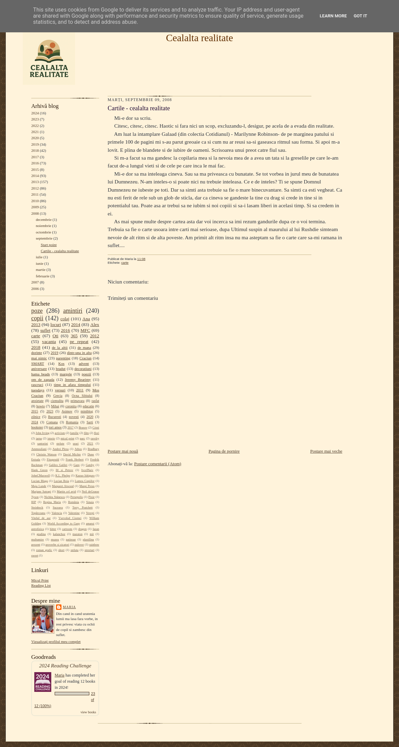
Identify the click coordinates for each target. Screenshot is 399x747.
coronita (70, 406)
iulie (39, 257)
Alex (94, 324)
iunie (39, 263)
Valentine (74, 513)
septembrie (44, 238)
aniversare (39, 369)
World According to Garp (63, 523)
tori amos (55, 427)
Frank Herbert (75, 459)
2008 (35, 213)
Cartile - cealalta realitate (60, 251)
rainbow (94, 544)
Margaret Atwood (63, 486)
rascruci (37, 385)
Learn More (333, 15)
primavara (78, 401)
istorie (51, 438)
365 (74, 335)
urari (76, 443)
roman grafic (44, 550)
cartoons (67, 529)
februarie (42, 276)
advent (84, 363)
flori (96, 433)
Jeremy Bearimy (78, 379)
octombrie (43, 232)
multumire (37, 539)
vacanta (49, 341)
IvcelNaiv (87, 470)
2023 (35, 119)
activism (60, 433)
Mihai (55, 406)
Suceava (58, 507)
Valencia (57, 513)
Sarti (90, 422)
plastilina (88, 539)
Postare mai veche (326, 451)
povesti (74, 417)
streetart (89, 550)
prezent (35, 544)
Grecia (57, 395)
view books (88, 712)
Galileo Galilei (58, 465)
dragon (82, 529)
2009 (35, 207)
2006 (35, 289)
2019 (35, 144)
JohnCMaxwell (40, 475)
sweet (34, 555)
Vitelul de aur (41, 518)
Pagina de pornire (224, 451)
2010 (35, 201)
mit (92, 534)
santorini (42, 443)
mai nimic (39, 358)
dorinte (36, 353)
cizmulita (57, 401)
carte (35, 335)
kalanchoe (59, 534)
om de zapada (42, 379)
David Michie (72, 454)
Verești (90, 513)
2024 (35, 113)
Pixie (91, 497)
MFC (85, 330)
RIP (33, 502)
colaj (64, 318)
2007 (35, 282)
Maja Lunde (38, 486)
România (73, 502)
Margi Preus (87, 486)
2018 (35, 150)
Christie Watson (46, 454)
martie (41, 269)
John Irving (43, 433)
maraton (78, 534)
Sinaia (90, 502)
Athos (78, 449)
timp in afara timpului (72, 385)
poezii (86, 374)
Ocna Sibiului (82, 395)
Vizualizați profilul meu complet (55, 641)
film (86, 433)
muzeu (55, 539)
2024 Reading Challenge (65, 665)
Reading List (41, 585)
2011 (35, 194)
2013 (35, 182)
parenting (63, 358)
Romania (72, 422)
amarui (90, 523)
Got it (360, 15)
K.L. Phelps (62, 475)
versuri (60, 390)
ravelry (95, 438)
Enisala (35, 459)
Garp (76, 465)
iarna (39, 438)
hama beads (40, 374)
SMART (37, 363)
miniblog (87, 411)
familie (74, 433)
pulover (79, 544)
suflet (45, 330)
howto (40, 406)
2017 (35, 157)
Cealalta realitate (199, 37)
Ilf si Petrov (64, 470)
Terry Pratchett (82, 507)
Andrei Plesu (61, 449)
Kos (61, 363)
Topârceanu (38, 513)
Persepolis (76, 497)
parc (82, 438)
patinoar (71, 539)
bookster (37, 427)
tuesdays (37, 390)
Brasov (83, 427)
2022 (35, 126)
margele (66, 374)
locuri (56, 324)
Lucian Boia (61, 481)
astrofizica (37, 529)
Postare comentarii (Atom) (157, 463)
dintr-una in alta (79, 353)
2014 (35, 176)
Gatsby (90, 465)
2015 (35, 169)
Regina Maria (52, 502)
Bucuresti (54, 417)
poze (37, 310)
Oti (55, 335)
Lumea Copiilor (84, 481)
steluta (74, 550)
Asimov (66, 411)
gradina (41, 534)
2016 (35, 163)
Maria (69, 607)
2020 (35, 138)
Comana (51, 422)
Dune (91, 454)
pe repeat (79, 341)
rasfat (95, 401)
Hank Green (39, 470)
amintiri (73, 310)
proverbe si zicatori (57, 544)
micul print (67, 438)
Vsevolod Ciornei (69, 518)
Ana (86, 318)
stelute (60, 443)
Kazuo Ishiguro (85, 475)
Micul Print (40, 580)
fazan (96, 529)
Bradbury (93, 449)
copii (37, 318)
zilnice (35, 417)
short (61, 550)
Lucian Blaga (39, 481)
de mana (84, 347)
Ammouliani (39, 449)
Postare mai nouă (123, 451)
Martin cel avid (66, 491)
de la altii (60, 347)
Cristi (95, 427)
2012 (35, 188)
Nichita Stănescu (54, 497)
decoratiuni (82, 369)
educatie (88, 406)
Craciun (85, 358)
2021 (35, 132)
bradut (61, 369)
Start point (49, 245)
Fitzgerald (53, 459)
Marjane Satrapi (41, 491)
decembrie (44, 219)
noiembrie (43, 226)
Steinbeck (37, 507)
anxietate (37, 401)
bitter (53, 529)
